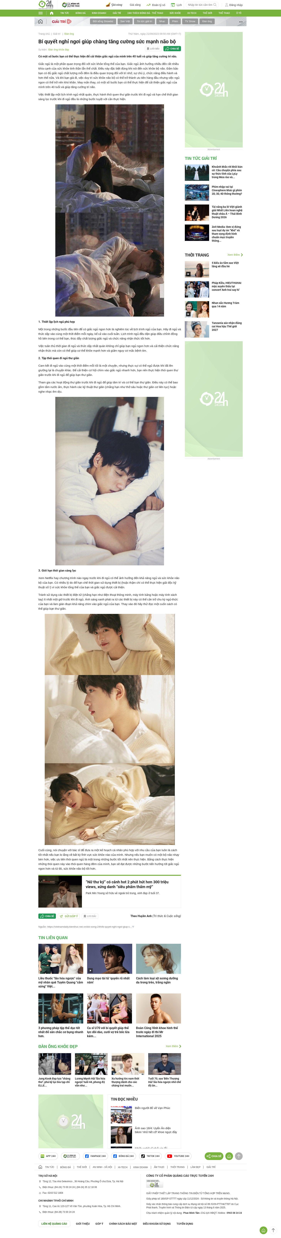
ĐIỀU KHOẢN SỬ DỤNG (157, 1223)
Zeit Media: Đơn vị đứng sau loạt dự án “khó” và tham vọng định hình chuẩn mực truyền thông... (226, 233)
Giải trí (117, 13)
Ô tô (238, 13)
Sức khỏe (175, 13)
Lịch (176, 5)
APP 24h (48, 1156)
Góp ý (99, 1223)
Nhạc (162, 21)
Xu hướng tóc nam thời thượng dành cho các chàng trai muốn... (125, 1082)
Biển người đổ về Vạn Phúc (152, 1108)
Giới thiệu (83, 1223)
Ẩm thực (159, 1167)
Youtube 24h (178, 1156)
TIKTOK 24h (150, 1156)
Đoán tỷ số (155, 5)
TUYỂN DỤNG (185, 1223)
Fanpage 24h (95, 1156)
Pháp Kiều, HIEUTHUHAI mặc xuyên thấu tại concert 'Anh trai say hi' (226, 286)
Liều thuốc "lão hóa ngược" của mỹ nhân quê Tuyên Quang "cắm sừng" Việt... (60, 982)
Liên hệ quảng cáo (54, 1223)
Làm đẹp (196, 1167)
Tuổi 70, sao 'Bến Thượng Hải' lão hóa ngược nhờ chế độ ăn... (164, 1082)
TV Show (190, 21)
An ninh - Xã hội (102, 1167)
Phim (175, 21)
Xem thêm (172, 1046)
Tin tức (64, 13)
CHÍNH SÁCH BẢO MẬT (123, 1223)
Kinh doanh (99, 13)
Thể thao (224, 13)
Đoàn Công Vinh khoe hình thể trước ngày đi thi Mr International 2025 (157, 1032)
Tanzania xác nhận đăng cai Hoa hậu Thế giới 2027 (227, 326)
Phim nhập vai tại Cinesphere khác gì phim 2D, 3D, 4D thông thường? (227, 190)
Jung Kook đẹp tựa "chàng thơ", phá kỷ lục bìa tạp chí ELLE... (54, 1082)
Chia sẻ (174, 48)
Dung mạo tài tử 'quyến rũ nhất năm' (108, 980)
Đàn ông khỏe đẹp (58, 49)
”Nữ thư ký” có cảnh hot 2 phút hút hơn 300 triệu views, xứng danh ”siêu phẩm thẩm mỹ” (127, 884)
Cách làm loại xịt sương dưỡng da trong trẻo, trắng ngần (157, 980)
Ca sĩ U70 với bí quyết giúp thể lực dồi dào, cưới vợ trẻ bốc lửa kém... (108, 1032)
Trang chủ (44, 33)
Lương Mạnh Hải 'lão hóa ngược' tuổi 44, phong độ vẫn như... (90, 1082)
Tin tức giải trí (144, 21)
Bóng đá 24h (123, 1156)
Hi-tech (191, 13)
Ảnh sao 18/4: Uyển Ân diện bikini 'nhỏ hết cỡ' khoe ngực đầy (156, 1130)
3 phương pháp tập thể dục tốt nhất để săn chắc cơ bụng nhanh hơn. (60, 1032)
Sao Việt (125, 21)
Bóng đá (81, 13)
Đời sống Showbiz (103, 21)
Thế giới (207, 13)
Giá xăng (135, 4)
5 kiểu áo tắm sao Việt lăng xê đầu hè (225, 264)
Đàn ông (207, 21)
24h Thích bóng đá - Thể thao (145, 13)
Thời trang (197, 254)
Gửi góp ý (69, 916)
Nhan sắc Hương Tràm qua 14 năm (225, 304)
